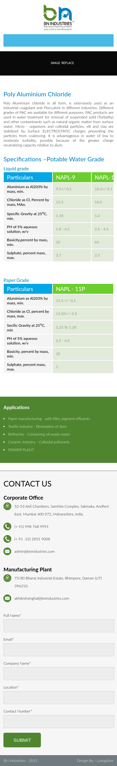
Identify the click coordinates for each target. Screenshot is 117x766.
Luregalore (105, 760)
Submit (22, 740)
